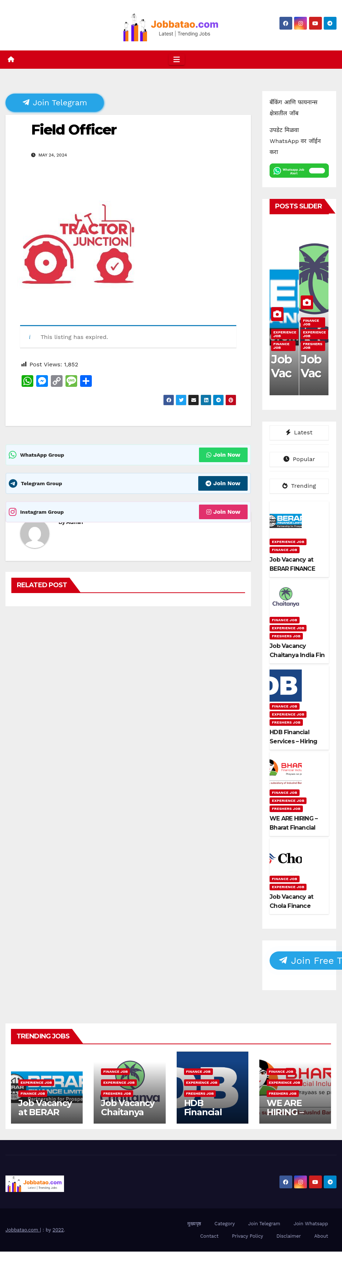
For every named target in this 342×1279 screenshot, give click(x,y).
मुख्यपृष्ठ (194, 1223)
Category (224, 1223)
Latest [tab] (299, 432)
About (321, 1236)
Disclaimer (289, 1236)
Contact (209, 1236)
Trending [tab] (299, 485)
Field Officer (73, 129)
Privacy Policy (247, 1236)
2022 (58, 1230)
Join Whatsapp (311, 1223)
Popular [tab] (299, 459)
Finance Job (281, 346)
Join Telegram (54, 102)
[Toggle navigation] (177, 59)
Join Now (223, 454)
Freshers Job (312, 346)
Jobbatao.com (22, 1230)
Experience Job (284, 334)
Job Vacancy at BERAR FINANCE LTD (45, 1117)
